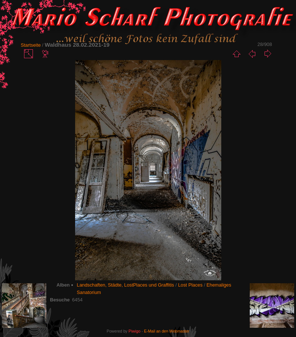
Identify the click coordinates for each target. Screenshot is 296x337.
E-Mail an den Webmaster (166, 331)
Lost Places (190, 285)
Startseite (31, 45)
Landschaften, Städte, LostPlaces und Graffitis (125, 285)
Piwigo (134, 331)
